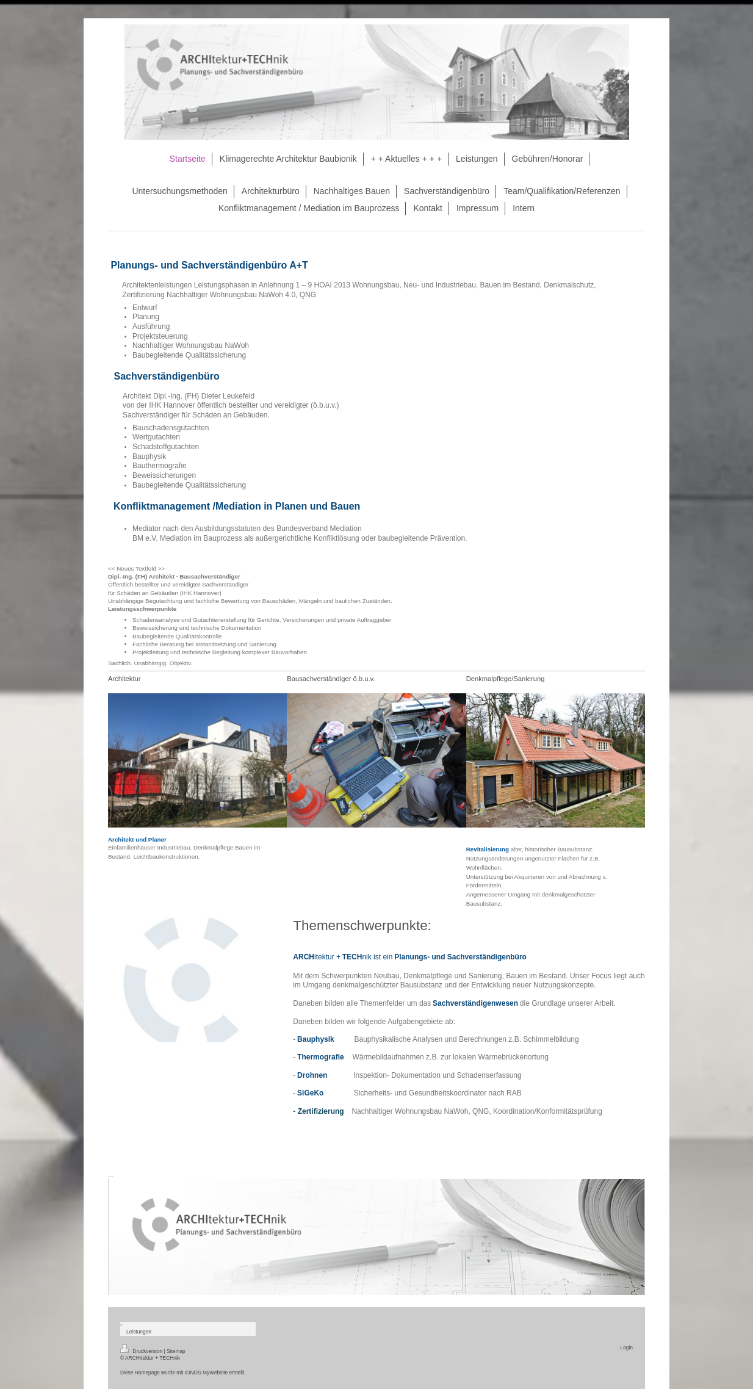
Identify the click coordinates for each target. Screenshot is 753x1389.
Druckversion (142, 1351)
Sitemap (176, 1351)
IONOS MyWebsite (206, 1372)
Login (627, 1347)
